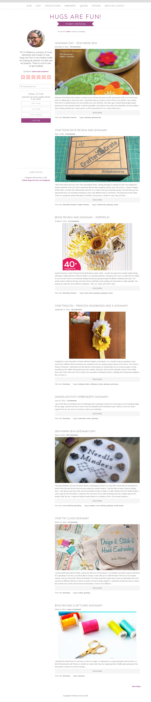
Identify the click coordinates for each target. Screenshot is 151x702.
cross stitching (101, 506)
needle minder (119, 506)
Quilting (84, 6)
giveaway (88, 117)
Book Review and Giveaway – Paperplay (84, 217)
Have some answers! (40, 71)
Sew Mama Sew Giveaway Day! (76, 431)
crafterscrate (101, 205)
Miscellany (66, 117)
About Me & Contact (115, 6)
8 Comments (70, 134)
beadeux (92, 506)
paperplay (104, 293)
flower (89, 418)
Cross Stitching (53, 6)
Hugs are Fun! (75, 16)
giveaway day (96, 117)
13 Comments (73, 221)
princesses (114, 384)
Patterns (96, 6)
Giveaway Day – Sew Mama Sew (77, 43)
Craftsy (80, 593)
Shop (38, 6)
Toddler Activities (83, 205)
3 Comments (72, 401)
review (116, 205)
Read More (97, 113)
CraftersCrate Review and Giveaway (83, 130)
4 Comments (73, 522)
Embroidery (70, 6)
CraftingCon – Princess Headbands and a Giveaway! (94, 305)
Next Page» (136, 686)
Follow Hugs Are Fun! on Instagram (36, 180)
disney (101, 384)
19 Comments (76, 310)
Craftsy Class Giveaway (73, 518)
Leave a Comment (74, 609)
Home (29, 6)
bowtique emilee (83, 384)
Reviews (74, 205)
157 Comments (72, 435)
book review (89, 293)
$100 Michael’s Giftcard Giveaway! (80, 605)
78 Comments (75, 47)
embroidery (82, 418)
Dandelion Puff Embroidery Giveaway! (84, 396)
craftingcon (94, 384)
